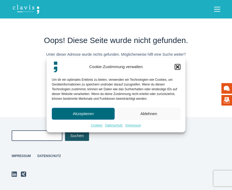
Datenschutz (114, 125)
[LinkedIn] (14, 174)
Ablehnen (148, 113)
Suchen (77, 135)
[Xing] (23, 174)
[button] (177, 66)
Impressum (133, 125)
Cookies (96, 125)
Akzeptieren (83, 113)
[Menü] (217, 9)
